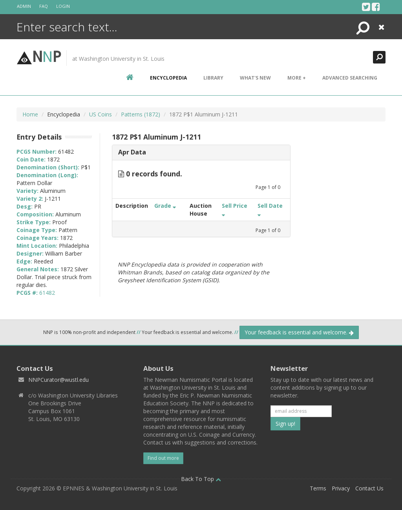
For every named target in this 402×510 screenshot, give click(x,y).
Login (63, 6)
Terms (318, 488)
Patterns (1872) (140, 114)
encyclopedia (168, 77)
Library (213, 77)
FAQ (43, 6)
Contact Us (369, 488)
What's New (255, 77)
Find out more (163, 458)
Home (30, 114)
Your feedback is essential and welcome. (299, 332)
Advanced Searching (349, 77)
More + (296, 77)
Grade (165, 205)
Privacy (341, 488)
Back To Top (201, 479)
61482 (47, 292)
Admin (24, 6)
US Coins (100, 114)
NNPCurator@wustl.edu (58, 379)
